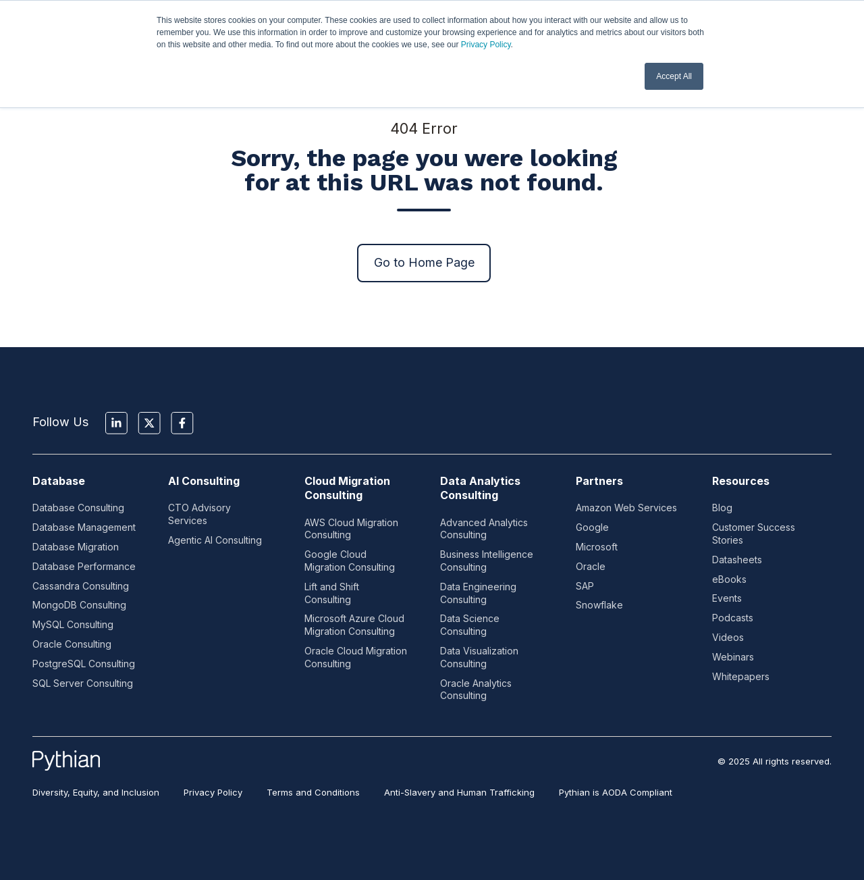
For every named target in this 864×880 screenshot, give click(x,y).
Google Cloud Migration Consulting (349, 560)
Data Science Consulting (470, 625)
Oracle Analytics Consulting (476, 689)
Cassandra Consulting (80, 586)
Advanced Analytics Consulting (484, 529)
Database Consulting (78, 507)
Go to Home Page (424, 262)
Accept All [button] (674, 76)
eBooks (729, 579)
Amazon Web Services (626, 507)
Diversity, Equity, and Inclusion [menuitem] (95, 792)
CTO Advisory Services (199, 514)
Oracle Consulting (71, 644)
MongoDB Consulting (79, 605)
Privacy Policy (486, 44)
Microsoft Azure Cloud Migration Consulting (354, 625)
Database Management (84, 527)
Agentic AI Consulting (215, 540)
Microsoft (597, 546)
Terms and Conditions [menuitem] (313, 792)
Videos (728, 637)
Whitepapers (741, 676)
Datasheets (737, 559)
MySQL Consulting (72, 624)
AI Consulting (204, 481)
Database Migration (75, 546)
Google (592, 527)
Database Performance (84, 566)
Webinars (733, 657)
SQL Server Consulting (82, 683)
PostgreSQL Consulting (83, 663)
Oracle (590, 566)
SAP (585, 586)
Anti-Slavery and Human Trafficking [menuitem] (459, 792)
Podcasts (732, 617)
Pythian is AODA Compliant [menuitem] (615, 792)
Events (727, 598)
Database (58, 481)
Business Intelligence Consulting (486, 560)
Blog (722, 507)
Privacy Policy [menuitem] (213, 792)
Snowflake (599, 605)
